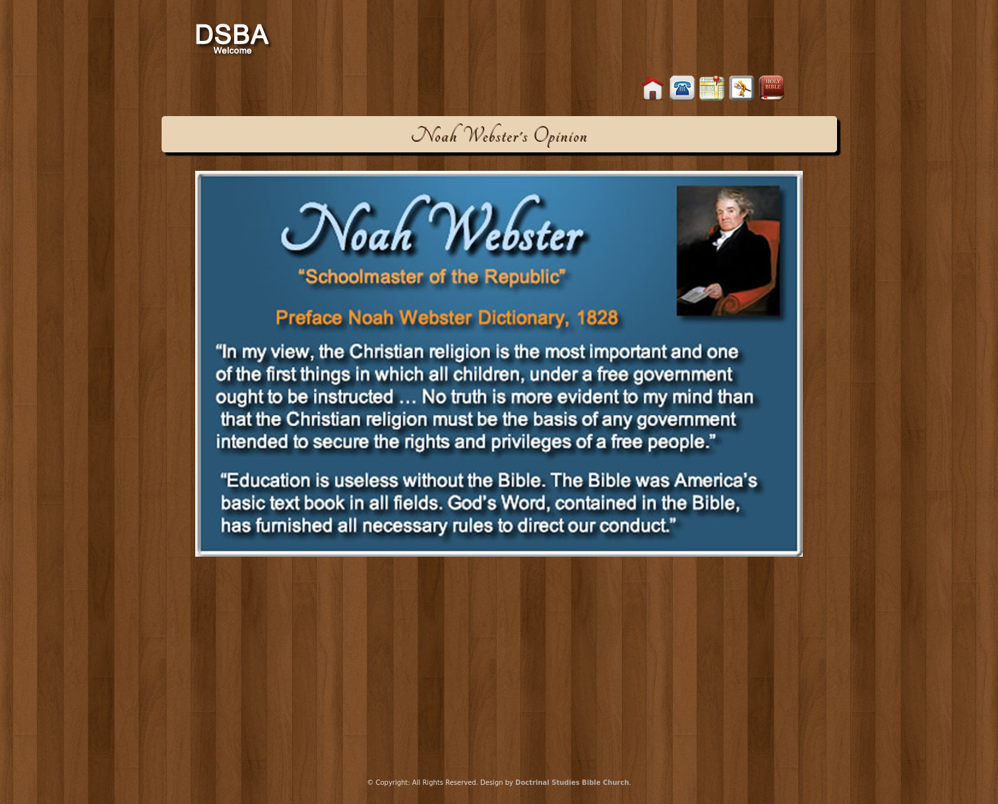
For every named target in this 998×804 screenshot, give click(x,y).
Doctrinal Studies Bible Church (572, 782)
